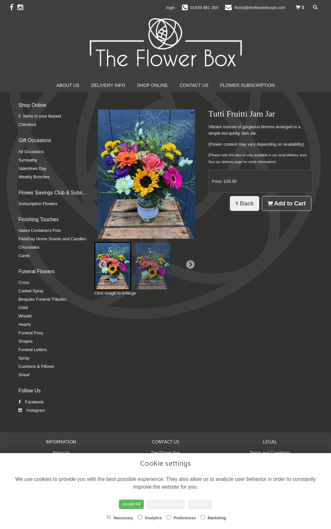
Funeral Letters (32, 349)
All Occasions (31, 151)
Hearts (24, 324)
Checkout (27, 124)
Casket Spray (31, 290)
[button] (112, 266)
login (170, 7)
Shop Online (152, 85)
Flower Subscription (247, 85)
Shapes (25, 341)
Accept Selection (166, 504)
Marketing (213, 517)
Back (244, 203)
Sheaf (23, 374)
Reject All (200, 504)
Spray (23, 358)
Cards (24, 255)
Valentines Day (32, 168)
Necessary (120, 517)
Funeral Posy (30, 332)
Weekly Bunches (34, 176)
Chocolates (28, 247)
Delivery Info (108, 85)
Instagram (31, 410)
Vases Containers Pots (39, 230)
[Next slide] (190, 264)
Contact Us (193, 85)
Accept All (131, 504)
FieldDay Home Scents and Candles (52, 238)
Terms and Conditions (270, 452)
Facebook (31, 401)
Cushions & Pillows (36, 366)
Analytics (150, 517)
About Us (67, 85)
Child (23, 307)
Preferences (181, 517)
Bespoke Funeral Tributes (42, 299)
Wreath (25, 316)
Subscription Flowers (38, 203)
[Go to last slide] (103, 264)
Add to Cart (286, 203)
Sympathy (27, 160)
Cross (23, 282)
